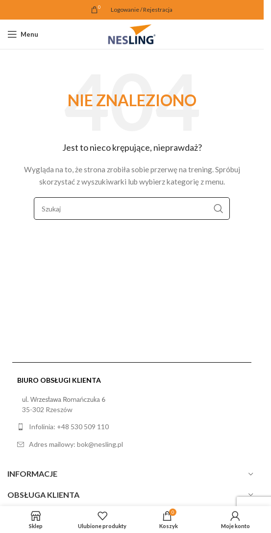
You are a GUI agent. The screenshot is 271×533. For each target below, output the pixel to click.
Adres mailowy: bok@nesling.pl (76, 444)
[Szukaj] (132, 208)
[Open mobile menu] (22, 34)
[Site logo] (132, 33)
